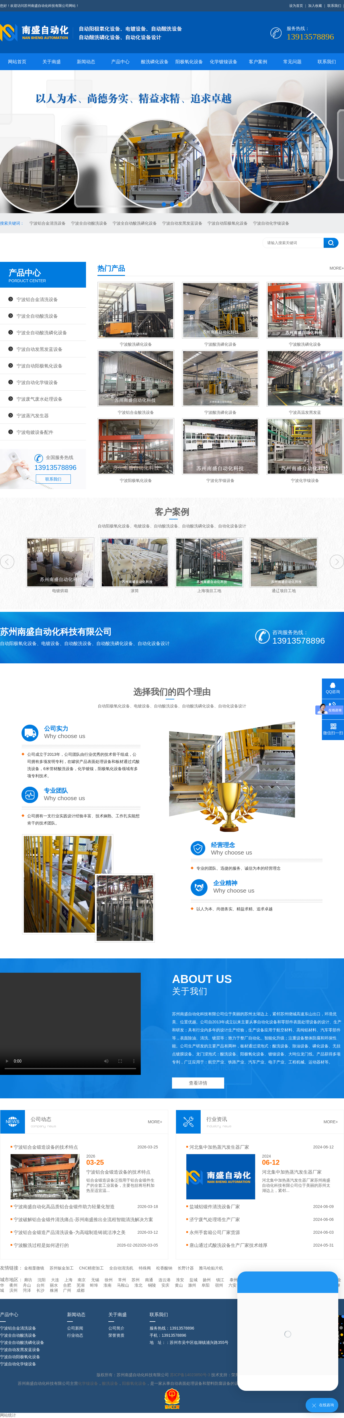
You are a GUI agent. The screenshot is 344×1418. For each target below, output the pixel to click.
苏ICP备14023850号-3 (190, 1374)
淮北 (138, 1285)
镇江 (220, 1279)
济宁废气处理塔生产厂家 (214, 1219)
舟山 (27, 1285)
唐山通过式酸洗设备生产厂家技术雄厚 (228, 1245)
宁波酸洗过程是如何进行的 (41, 1245)
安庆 (165, 1285)
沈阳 (42, 1279)
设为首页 (296, 6)
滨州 (13, 1290)
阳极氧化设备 (189, 61)
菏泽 (27, 1290)
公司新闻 (75, 1328)
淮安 (180, 1279)
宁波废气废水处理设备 (39, 399)
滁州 (192, 1285)
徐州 (109, 1279)
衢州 (13, 1285)
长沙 (40, 1290)
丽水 (54, 1285)
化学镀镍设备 (223, 61)
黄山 (179, 1285)
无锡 (95, 1279)
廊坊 (28, 1279)
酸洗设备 (110, 1383)
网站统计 (8, 1415)
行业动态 (75, 1335)
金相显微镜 (34, 1268)
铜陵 (152, 1285)
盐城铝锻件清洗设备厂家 (214, 1206)
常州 (122, 1279)
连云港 (165, 1279)
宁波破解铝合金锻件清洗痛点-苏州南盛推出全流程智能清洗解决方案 (83, 1219)
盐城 (193, 1279)
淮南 (107, 1285)
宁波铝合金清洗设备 (48, 223)
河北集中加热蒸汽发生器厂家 (219, 1147)
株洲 (54, 1290)
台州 (40, 1285)
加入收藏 (315, 6)
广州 (67, 1290)
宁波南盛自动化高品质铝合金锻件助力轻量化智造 (64, 1206)
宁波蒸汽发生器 (33, 415)
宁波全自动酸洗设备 (89, 223)
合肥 (67, 1285)
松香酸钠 (164, 1268)
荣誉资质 (116, 1335)
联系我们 (334, 6)
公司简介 (116, 1328)
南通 (149, 1279)
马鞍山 (123, 1285)
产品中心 (120, 61)
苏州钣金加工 (62, 1268)
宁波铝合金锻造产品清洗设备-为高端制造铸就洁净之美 (69, 1232)
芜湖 (81, 1285)
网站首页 (17, 61)
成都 (81, 1290)
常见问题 (292, 61)
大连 (55, 1279)
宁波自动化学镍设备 (271, 223)
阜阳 (206, 1285)
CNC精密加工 (91, 1268)
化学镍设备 (88, 1383)
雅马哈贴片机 (211, 1268)
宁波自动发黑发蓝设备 (183, 223)
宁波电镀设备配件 (35, 432)
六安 (232, 1285)
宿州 (219, 1285)
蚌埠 (94, 1285)
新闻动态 (86, 61)
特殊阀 (145, 1268)
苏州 (136, 1279)
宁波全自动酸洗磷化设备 (135, 223)
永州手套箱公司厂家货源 (214, 1232)
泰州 (234, 1279)
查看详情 (198, 1083)
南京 (82, 1279)
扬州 (207, 1279)
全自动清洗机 (121, 1268)
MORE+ (337, 268)
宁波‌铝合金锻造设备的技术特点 (46, 1147)
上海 (68, 1279)
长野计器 (186, 1268)
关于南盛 (51, 61)
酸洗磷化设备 (155, 61)
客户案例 (258, 61)
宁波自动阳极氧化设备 (228, 223)
